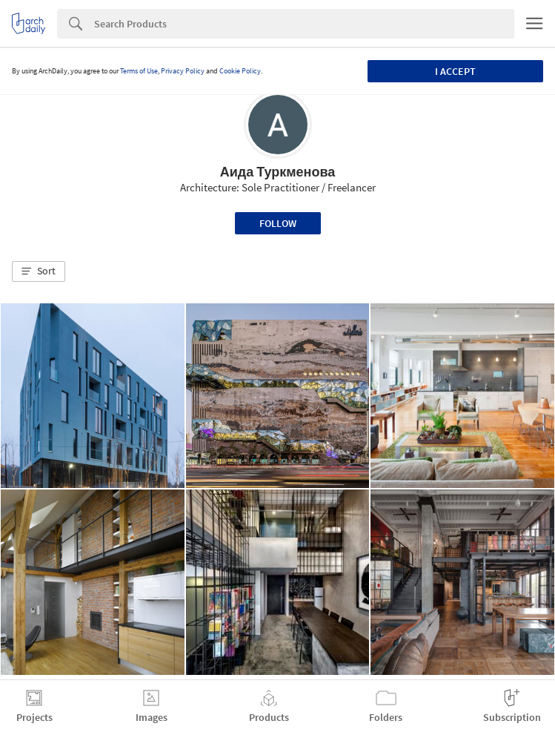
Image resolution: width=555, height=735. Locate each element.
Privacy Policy (183, 71)
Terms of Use (139, 71)
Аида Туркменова (278, 171)
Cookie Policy (240, 71)
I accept (455, 71)
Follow (277, 223)
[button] (38, 271)
